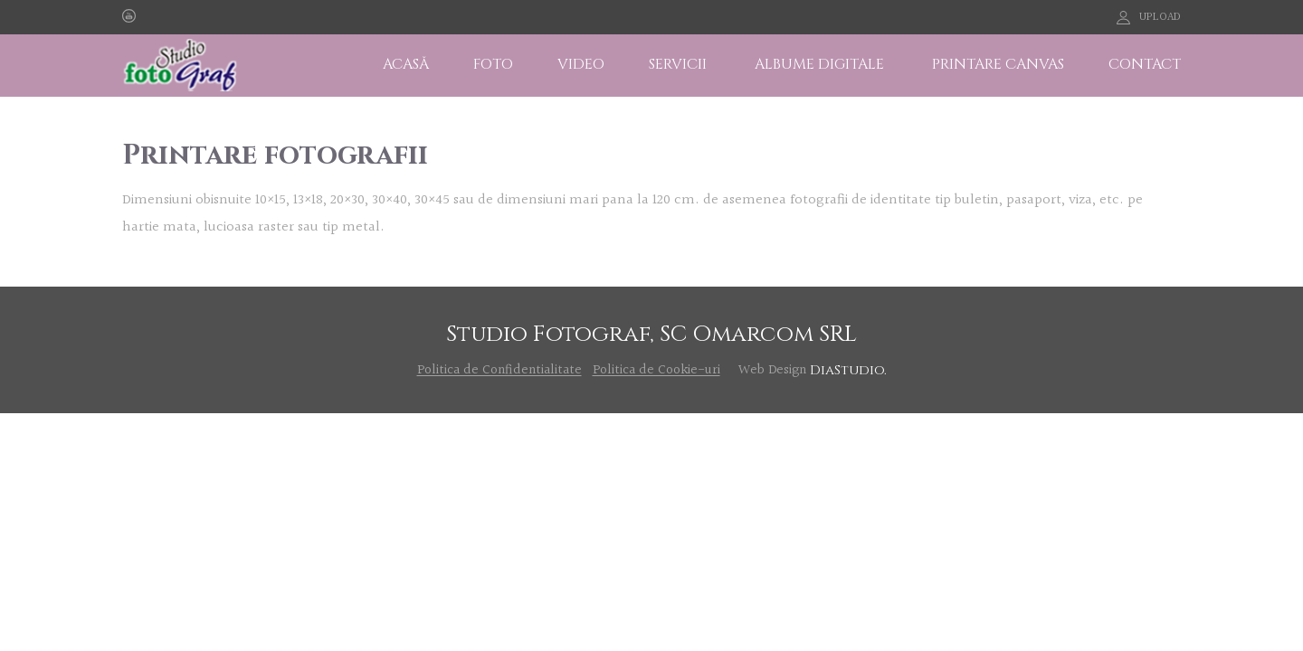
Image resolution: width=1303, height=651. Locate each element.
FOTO (493, 64)
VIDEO (580, 64)
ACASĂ (406, 64)
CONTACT (1144, 64)
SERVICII (678, 64)
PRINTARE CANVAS (998, 64)
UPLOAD (1160, 17)
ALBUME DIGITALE (819, 64)
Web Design (772, 370)
